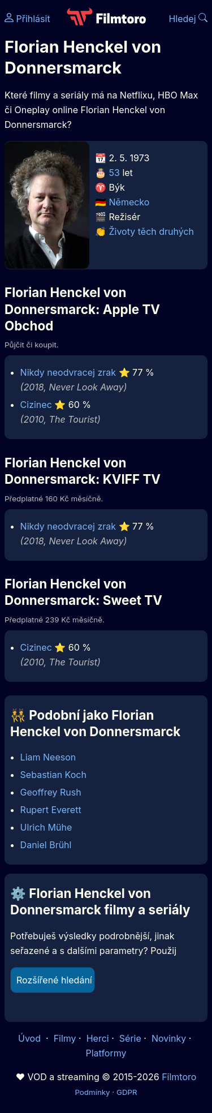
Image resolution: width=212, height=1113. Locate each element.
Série (130, 1038)
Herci (97, 1038)
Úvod (30, 1038)
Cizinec (36, 404)
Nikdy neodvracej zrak (68, 372)
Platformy (105, 1053)
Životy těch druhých (151, 231)
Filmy (65, 1038)
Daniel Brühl (46, 844)
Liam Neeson (48, 757)
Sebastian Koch (53, 774)
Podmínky (92, 1092)
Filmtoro (179, 1076)
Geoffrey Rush (50, 792)
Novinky (169, 1038)
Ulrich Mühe (46, 827)
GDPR (126, 1092)
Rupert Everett (50, 809)
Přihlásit (27, 18)
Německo (129, 202)
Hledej (187, 18)
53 (114, 172)
